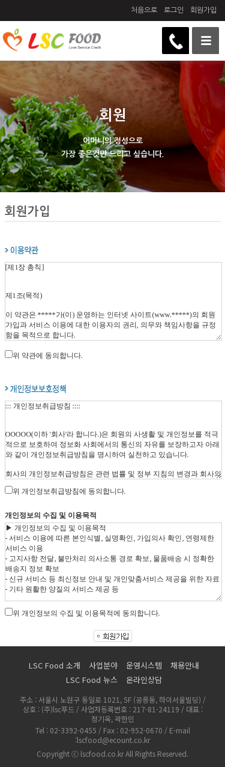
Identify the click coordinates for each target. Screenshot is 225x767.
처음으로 (144, 10)
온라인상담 (144, 679)
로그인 (174, 10)
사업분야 (103, 665)
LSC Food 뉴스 (92, 679)
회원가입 (203, 10)
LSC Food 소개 (54, 665)
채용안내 (184, 665)
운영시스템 (144, 665)
